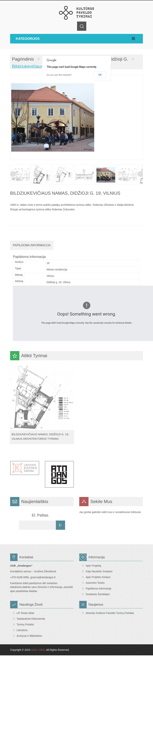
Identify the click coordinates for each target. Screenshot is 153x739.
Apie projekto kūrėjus (98, 577)
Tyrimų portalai (25, 624)
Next (140, 174)
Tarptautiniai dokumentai (31, 618)
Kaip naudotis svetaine (99, 571)
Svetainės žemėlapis (98, 594)
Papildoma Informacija (32, 245)
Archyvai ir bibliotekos (29, 635)
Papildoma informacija (98, 588)
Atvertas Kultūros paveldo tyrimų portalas (110, 613)
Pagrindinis (23, 59)
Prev (12, 174)
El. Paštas (40, 515)
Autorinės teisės (95, 582)
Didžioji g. (118, 59)
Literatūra (22, 630)
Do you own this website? (59, 75)
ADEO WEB (38, 649)
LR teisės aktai (25, 613)
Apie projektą (93, 565)
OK (100, 74)
